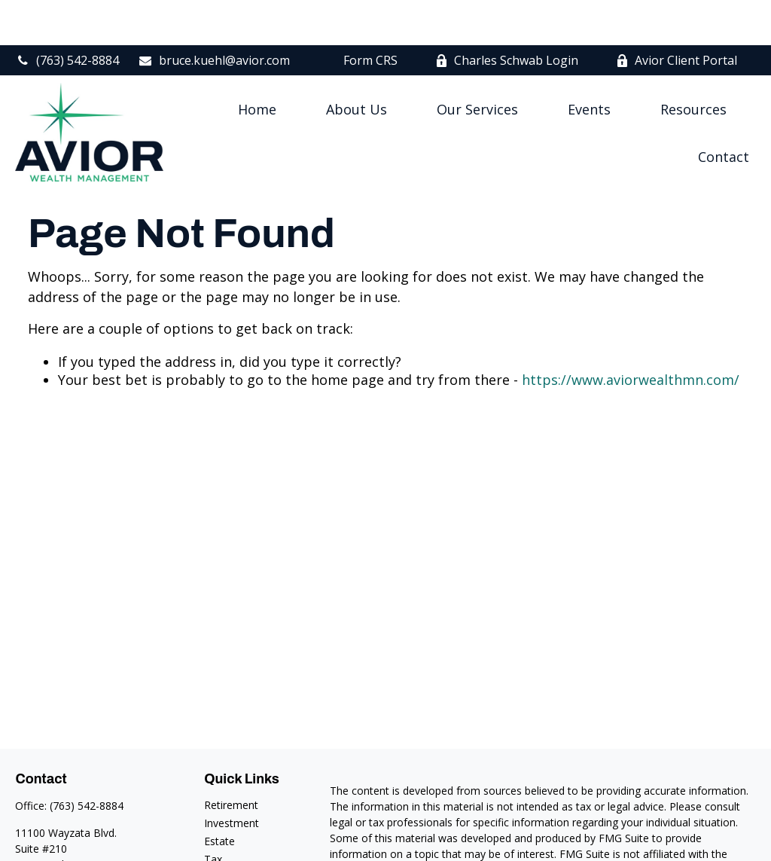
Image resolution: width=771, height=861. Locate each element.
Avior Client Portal (676, 15)
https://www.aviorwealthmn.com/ (630, 334)
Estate (219, 796)
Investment (231, 778)
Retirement (231, 760)
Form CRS (370, 15)
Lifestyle (224, 850)
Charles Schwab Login (506, 15)
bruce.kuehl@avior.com (214, 15)
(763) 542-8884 (67, 15)
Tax (213, 814)
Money (221, 832)
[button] (257, 63)
